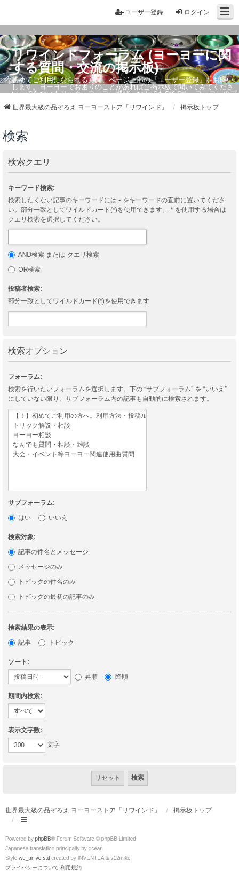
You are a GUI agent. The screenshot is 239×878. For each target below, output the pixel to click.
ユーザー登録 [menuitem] (139, 12)
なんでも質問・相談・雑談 (77, 445)
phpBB (43, 839)
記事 (19, 642)
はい (19, 517)
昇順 (86, 677)
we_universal (34, 858)
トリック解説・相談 (77, 426)
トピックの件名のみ (42, 582)
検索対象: (22, 537)
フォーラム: (25, 377)
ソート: (18, 662)
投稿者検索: (25, 288)
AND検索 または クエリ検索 (53, 254)
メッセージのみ (35, 567)
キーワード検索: (31, 188)
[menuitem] (32, 868)
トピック (56, 642)
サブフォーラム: (31, 503)
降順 (116, 677)
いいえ (53, 517)
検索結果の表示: (31, 627)
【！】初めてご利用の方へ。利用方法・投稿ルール (77, 416)
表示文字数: (25, 730)
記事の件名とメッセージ (48, 552)
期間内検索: (25, 696)
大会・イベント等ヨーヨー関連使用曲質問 (77, 455)
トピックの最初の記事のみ (51, 596)
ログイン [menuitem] (192, 12)
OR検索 (24, 269)
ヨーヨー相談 (77, 435)
